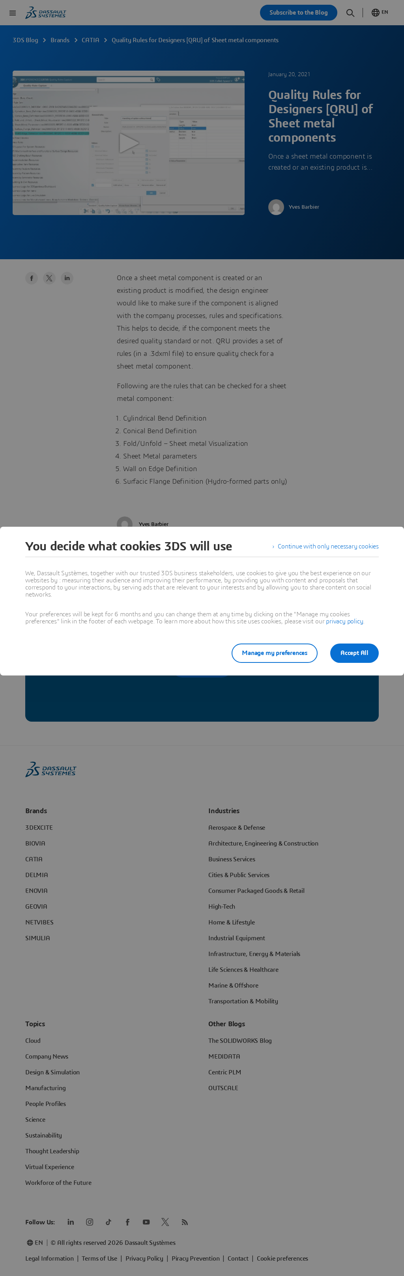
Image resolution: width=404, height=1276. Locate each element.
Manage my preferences (274, 653)
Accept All (354, 653)
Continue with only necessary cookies (328, 546)
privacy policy (344, 621)
